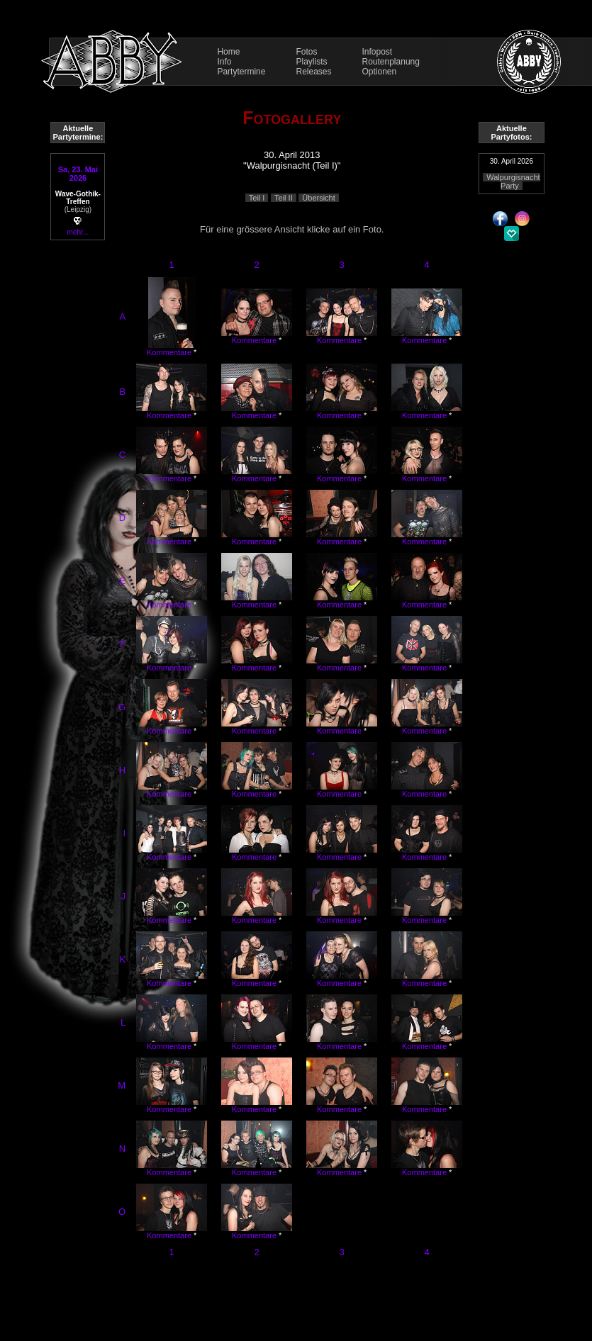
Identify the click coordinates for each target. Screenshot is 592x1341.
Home (228, 52)
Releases (313, 72)
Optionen (379, 72)
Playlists (311, 62)
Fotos (306, 52)
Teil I (257, 197)
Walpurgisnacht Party (513, 181)
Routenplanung (391, 62)
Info (224, 62)
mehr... (78, 232)
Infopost (377, 52)
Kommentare (169, 352)
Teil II (283, 197)
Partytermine (241, 72)
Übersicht (318, 197)
